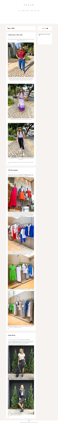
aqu (8, 290)
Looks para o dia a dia (15, 35)
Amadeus (33, 422)
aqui (30, 162)
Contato (27, 10)
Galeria (31, 10)
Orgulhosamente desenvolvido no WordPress (25, 422)
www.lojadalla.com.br (11, 327)
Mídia (38, 10)
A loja (20, 10)
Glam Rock (11, 335)
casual (23, 162)
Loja (18, 172)
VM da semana (13, 170)
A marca (23, 10)
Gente (35, 10)
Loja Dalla (15, 172)
